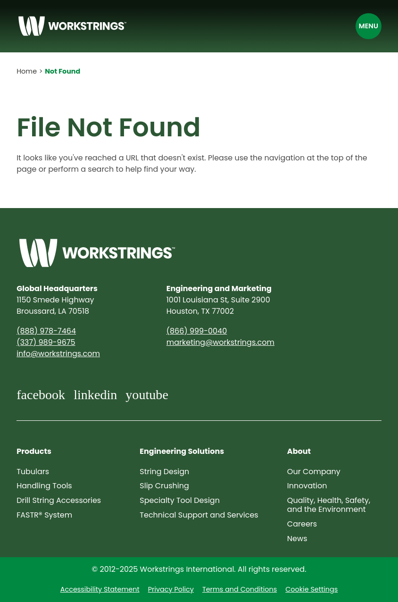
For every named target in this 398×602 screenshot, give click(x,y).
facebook (41, 394)
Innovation (307, 485)
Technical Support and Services (199, 515)
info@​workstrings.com (58, 353)
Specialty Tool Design (180, 500)
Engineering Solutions (182, 451)
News (297, 538)
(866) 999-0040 (196, 331)
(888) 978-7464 (46, 331)
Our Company (313, 471)
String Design (164, 471)
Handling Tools (44, 485)
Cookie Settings (311, 589)
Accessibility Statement (100, 589)
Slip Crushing (164, 485)
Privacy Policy (171, 589)
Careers (302, 523)
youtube (146, 394)
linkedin (95, 394)
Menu (368, 26)
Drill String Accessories (59, 500)
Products (34, 451)
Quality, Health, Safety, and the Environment (328, 505)
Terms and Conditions (239, 589)
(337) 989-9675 (46, 342)
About (299, 451)
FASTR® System (44, 515)
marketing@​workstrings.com (220, 342)
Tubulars (33, 471)
